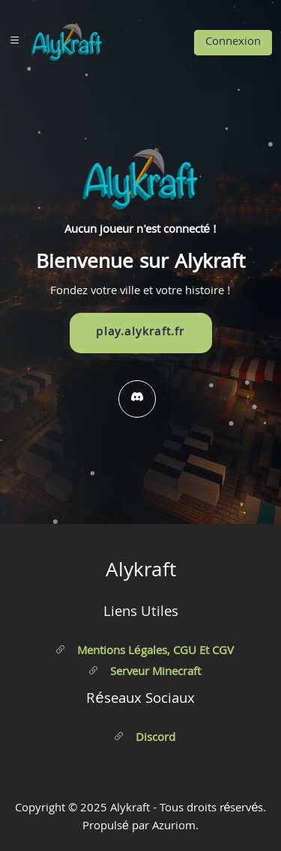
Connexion (233, 42)
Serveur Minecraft (144, 673)
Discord (144, 738)
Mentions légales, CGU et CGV (144, 652)
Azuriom (174, 827)
